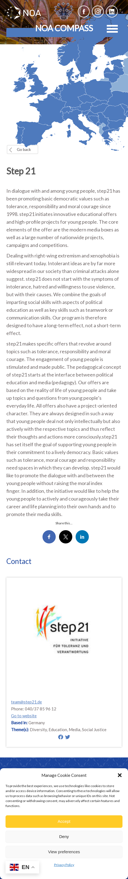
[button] (119, 775)
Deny (64, 836)
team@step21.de (26, 701)
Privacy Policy (64, 865)
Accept (64, 821)
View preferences (64, 851)
